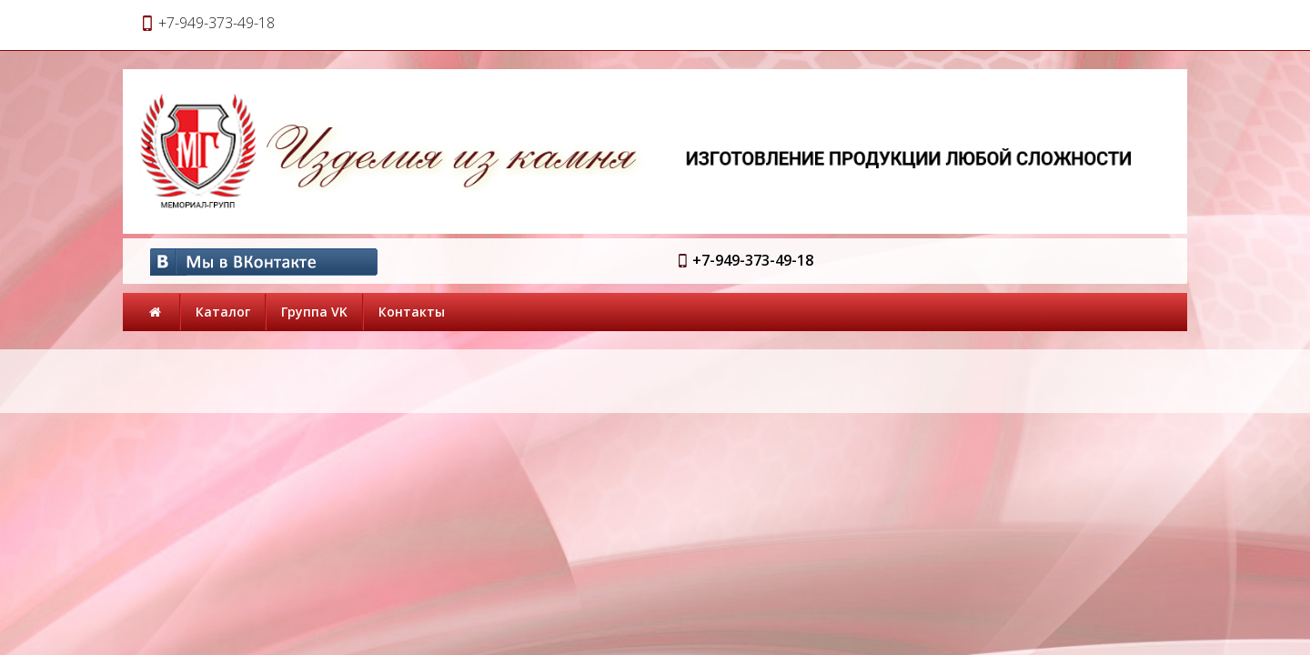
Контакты (411, 311)
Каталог (223, 311)
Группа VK (314, 311)
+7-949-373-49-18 (752, 260)
